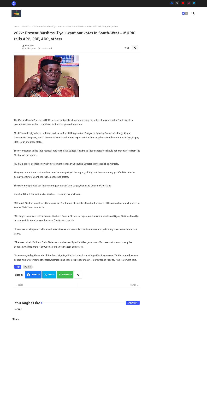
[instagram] (189, 3)
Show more (133, 303)
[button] (185, 13)
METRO (25, 26)
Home (16, 26)
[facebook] (172, 3)
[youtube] (183, 3)
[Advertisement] (77, 347)
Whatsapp (67, 274)
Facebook (35, 274)
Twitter (51, 274)
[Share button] (78, 274)
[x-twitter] (177, 3)
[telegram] (194, 3)
